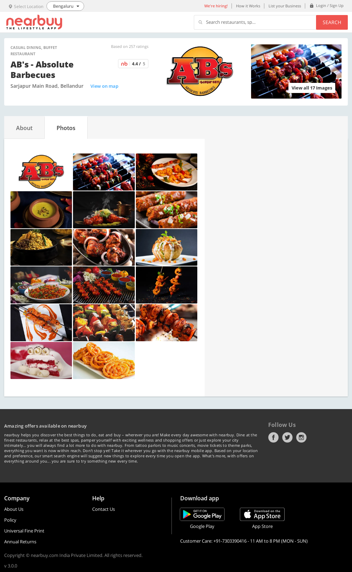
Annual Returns (20, 541)
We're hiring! (216, 5)
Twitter (287, 437)
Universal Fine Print (24, 531)
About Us (13, 509)
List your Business (285, 5)
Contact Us (103, 509)
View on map (104, 86)
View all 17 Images (312, 88)
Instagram (301, 437)
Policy (10, 520)
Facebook (273, 437)
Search (332, 22)
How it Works (248, 5)
